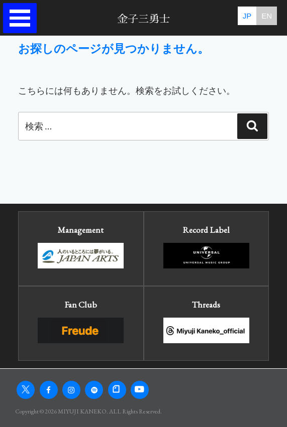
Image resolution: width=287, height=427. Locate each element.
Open (23, 18)
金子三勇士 (143, 19)
